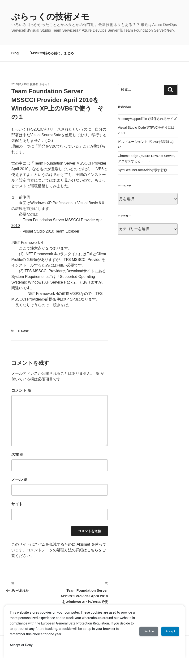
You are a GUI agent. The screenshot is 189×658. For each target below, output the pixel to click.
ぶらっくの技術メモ (50, 16)
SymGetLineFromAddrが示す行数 (142, 170)
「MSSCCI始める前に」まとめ (51, 53)
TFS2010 (23, 330)
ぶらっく (44, 84)
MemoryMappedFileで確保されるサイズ (147, 119)
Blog (15, 53)
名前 (17, 455)
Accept (168, 631)
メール (19, 479)
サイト (17, 504)
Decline (143, 631)
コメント (21, 390)
